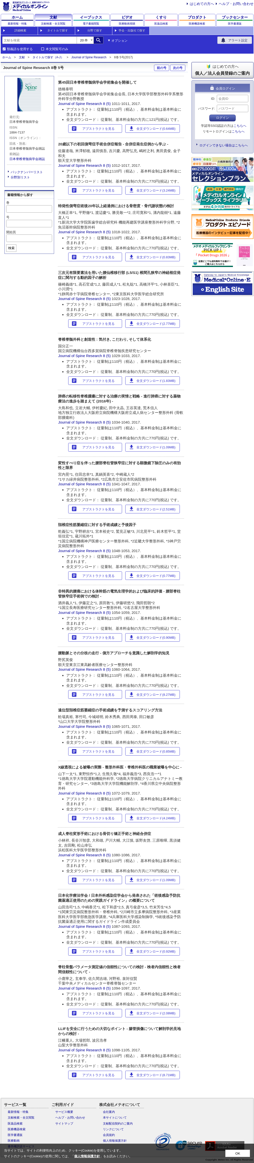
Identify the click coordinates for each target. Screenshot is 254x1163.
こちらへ (239, 126)
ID (212, 98)
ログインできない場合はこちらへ (223, 145)
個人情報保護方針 (115, 1140)
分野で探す (94, 30)
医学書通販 (15, 1135)
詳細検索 (20, 30)
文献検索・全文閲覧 (21, 1117)
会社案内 (109, 1112)
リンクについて (113, 1129)
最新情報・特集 (18, 1112)
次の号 (178, 68)
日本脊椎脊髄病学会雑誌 (27, 159)
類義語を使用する (20, 49)
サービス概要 (64, 1112)
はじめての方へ (202, 4)
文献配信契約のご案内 (118, 1123)
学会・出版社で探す (132, 30)
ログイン (222, 118)
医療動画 (14, 1140)
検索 (11, 248)
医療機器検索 (17, 1129)
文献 (22, 57)
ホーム (6, 57)
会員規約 (109, 1135)
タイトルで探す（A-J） (48, 57)
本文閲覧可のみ (57, 49)
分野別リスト (20, 177)
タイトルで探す (57, 30)
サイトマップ (64, 1123)
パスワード (206, 108)
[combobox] (39, 40)
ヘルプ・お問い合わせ (236, 4)
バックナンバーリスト (27, 172)
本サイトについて (115, 1117)
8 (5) (107, 103)
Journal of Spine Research (88, 57)
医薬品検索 (15, 1123)
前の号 (161, 68)
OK (237, 1153)
